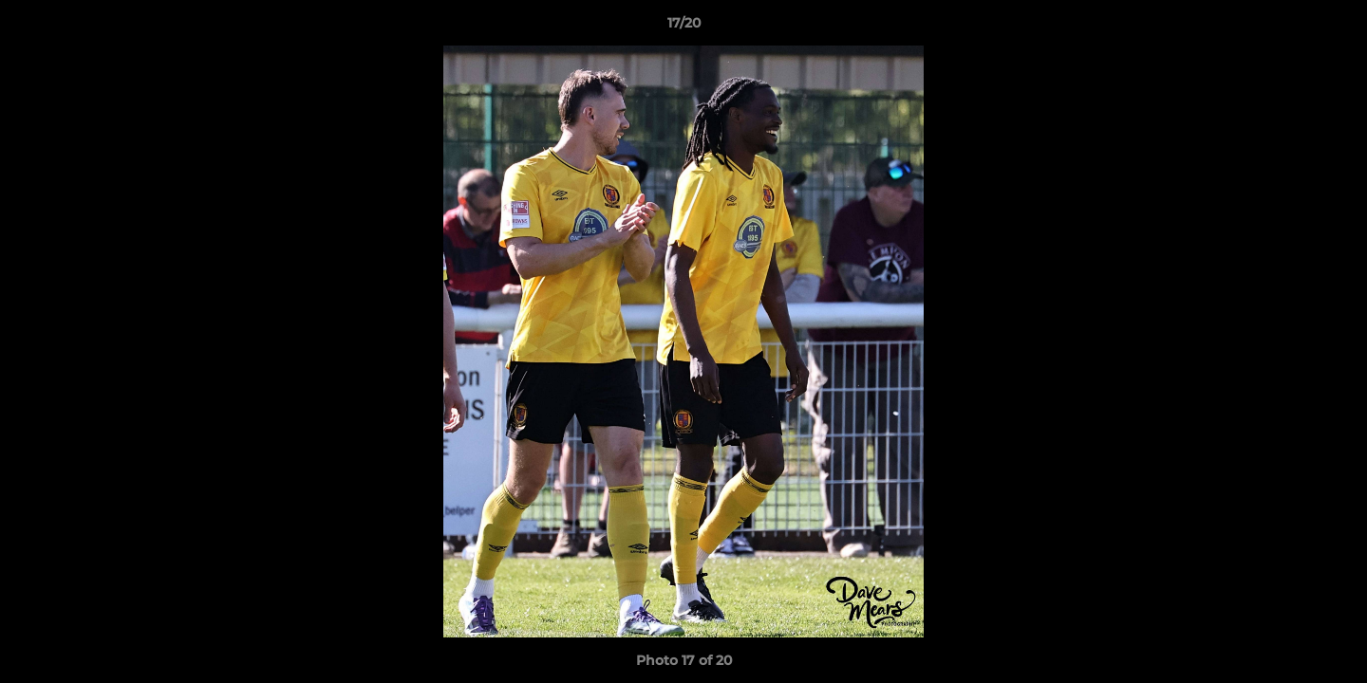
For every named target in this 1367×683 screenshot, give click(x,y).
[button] (1332, 27)
